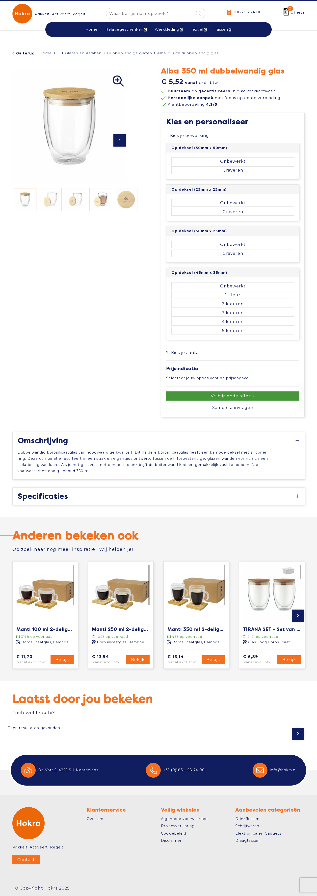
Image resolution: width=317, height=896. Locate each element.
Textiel (197, 29)
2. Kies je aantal (183, 352)
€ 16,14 (183, 659)
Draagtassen (247, 840)
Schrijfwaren (247, 826)
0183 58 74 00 (248, 12)
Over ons (95, 819)
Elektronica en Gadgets (258, 833)
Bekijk (62, 659)
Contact (26, 859)
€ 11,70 (32, 659)
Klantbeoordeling (192, 104)
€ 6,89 (259, 659)
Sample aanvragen (232, 407)
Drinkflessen (247, 819)
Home (45, 53)
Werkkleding (167, 29)
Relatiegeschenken (124, 29)
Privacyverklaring (178, 826)
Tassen (221, 29)
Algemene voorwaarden (184, 819)
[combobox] (150, 13)
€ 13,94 (108, 659)
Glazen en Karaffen (83, 53)
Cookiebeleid (173, 833)
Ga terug (25, 53)
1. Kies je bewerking (187, 135)
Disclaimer (171, 840)
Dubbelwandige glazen (129, 53)
